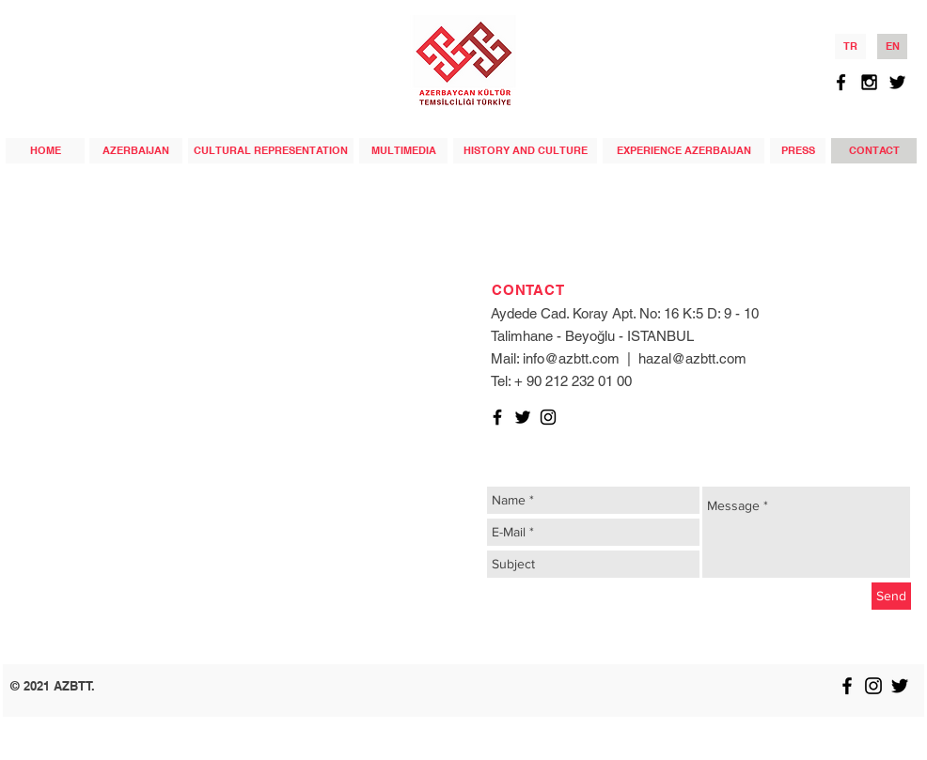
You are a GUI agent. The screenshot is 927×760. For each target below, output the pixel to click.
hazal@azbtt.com (692, 358)
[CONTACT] (874, 150)
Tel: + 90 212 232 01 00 (561, 381)
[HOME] (45, 150)
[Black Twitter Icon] (897, 82)
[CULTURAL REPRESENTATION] (271, 150)
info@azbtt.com (571, 358)
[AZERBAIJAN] (135, 150)
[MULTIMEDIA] (403, 150)
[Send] (891, 596)
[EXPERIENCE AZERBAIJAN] (683, 150)
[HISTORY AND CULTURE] (525, 150)
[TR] (850, 46)
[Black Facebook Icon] (841, 82)
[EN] (892, 46)
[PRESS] (797, 150)
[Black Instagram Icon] (869, 82)
